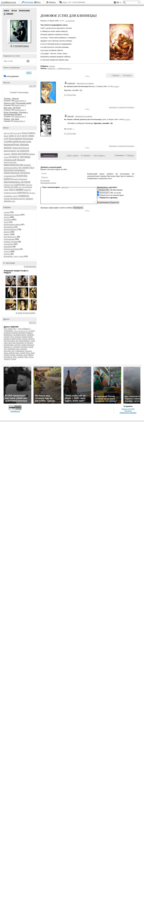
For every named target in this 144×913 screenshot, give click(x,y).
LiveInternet (9, 2)
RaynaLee (30, 345)
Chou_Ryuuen (15, 337)
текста (6, 222)
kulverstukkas (24, 341)
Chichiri (7, 337)
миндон (7, 232)
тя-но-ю (7, 252)
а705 (6, 139)
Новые (130, 155)
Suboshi (5, 14)
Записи (6, 10)
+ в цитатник (69, 20)
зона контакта (20, 153)
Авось (64, 2)
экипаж (7, 201)
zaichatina (11, 349)
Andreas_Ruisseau (18, 333)
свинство (28, 185)
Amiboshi (7, 333)
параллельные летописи (17, 173)
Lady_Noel (8, 343)
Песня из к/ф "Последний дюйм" (18, 103)
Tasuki (30, 347)
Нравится (115, 75)
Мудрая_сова (21, 355)
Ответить (113, 107)
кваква (32, 154)
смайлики (65, 187)
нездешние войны (11, 168)
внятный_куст (9, 351)
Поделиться (127, 75)
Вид (119, 3)
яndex (13, 201)
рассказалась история (17, 181)
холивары (8, 196)
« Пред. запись (72, 155)
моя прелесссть (10, 237)
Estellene (7, 339)
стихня (6, 212)
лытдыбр (7, 220)
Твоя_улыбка (18, 357)
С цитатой (121, 107)
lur (25, 343)
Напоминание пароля (48, 183)
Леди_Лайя (30, 353)
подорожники (9, 239)
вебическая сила (22, 141)
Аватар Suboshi (19, 31)
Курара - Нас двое (11, 119)
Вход (39, 2)
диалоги (24, 150)
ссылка (115, 86)
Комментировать (49, 155)
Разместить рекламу (128, 413)
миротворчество (13, 164)
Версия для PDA (128, 409)
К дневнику (86, 155)
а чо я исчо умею (24, 135)
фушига (32, 193)
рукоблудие (19, 184)
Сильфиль (8, 357)
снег (20, 187)
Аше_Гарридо (21, 349)
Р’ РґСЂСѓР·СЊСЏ (21, 46)
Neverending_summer (12, 345)
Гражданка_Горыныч (23, 351)
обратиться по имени (85, 83)
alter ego (7, 133)
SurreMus (24, 347)
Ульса (31, 357)
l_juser (32, 341)
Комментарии (24, 10)
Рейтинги (52, 2)
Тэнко (26, 357)
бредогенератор (10, 229)
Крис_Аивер (20, 353)
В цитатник (129, 107)
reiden (11, 136)
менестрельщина (10, 162)
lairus (6, 136)
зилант (7, 154)
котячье (7, 254)
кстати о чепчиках (19, 156)
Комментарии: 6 (20, 105)
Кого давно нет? (10, 329)
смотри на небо (11, 187)
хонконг (15, 196)
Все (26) (32, 86)
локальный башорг (14, 159)
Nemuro (30, 343)
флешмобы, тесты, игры (13, 256)
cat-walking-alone (19, 335)
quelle (23, 345)
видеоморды (9, 227)
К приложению (30, 267)
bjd (11, 133)
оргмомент (19, 170)
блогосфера (15, 138)
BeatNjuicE (8, 335)
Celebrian (30, 335)
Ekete (30, 337)
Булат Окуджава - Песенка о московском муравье (16, 113)
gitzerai (14, 339)
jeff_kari (7, 341)
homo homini (17, 133)
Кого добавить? (24, 329)
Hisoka (25, 339)
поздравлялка (10, 176)
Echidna (24, 337)
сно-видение (27, 187)
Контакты (128, 411)
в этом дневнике (12, 76)
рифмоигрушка (9, 185)
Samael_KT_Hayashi (12, 347)
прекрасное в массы (12, 215)
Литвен (7, 355)
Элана (13, 359)
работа (8, 178)
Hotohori (31, 339)
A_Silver (31, 331)
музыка (27, 165)
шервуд (29, 198)
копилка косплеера (11, 249)
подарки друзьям (10, 242)
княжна (6, 157)
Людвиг (13, 355)
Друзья (14, 10)
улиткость (23, 192)
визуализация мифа (12, 225)
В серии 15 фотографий (25, 313)
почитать (22, 175)
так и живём (16, 189)
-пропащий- (8, 331)
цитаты (6, 217)
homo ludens (28, 133)
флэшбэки (8, 247)
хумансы (23, 195)
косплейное (8, 244)
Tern (5, 349)
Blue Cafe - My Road (12, 108)
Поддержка (115, 2)
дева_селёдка (9, 353)
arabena (29, 333)
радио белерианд (20, 179)
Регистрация (28, 2)
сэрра (6, 190)
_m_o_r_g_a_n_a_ (21, 331)
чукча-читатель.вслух (14, 198)
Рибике (30, 355)
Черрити (7, 359)
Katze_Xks (14, 341)
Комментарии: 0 (20, 100)
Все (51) (32, 323)
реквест (7, 234)
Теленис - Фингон (11, 99)
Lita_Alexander (18, 343)
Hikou (19, 339)
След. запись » (99, 155)
